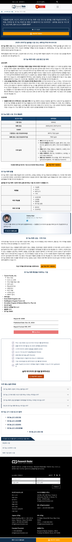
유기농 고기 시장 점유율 (14, 428)
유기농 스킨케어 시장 (9, 448)
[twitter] (59, 475)
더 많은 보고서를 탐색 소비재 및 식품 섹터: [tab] (16, 439)
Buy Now (36, 332)
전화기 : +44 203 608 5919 (45, 508)
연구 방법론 (36, 29)
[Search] (57, 2)
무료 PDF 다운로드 (36, 34)
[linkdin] (57, 475)
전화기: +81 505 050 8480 (20, 522)
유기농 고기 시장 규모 (14, 417)
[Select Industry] (24, 482)
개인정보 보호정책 (17, 509)
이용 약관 (14, 502)
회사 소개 (15, 2)
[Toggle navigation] (57, 7)
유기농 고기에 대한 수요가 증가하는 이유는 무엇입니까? (21, 394)
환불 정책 (14, 504)
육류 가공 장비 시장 (9, 453)
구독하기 (56, 487)
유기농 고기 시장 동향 (14, 421)
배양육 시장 (6, 443)
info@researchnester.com (45, 501)
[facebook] (54, 475)
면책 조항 (14, 506)
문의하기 (21, 2)
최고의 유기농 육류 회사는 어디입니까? (15, 406)
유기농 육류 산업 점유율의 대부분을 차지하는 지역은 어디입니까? (24, 400)
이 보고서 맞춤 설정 (11, 231)
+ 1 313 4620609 (17, 531)
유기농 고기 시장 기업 (36, 432)
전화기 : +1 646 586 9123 (44, 522)
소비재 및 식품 (8, 12)
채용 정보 (14, 497)
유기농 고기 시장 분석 (14, 424)
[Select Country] (48, 482)
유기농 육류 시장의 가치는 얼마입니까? (15, 389)
